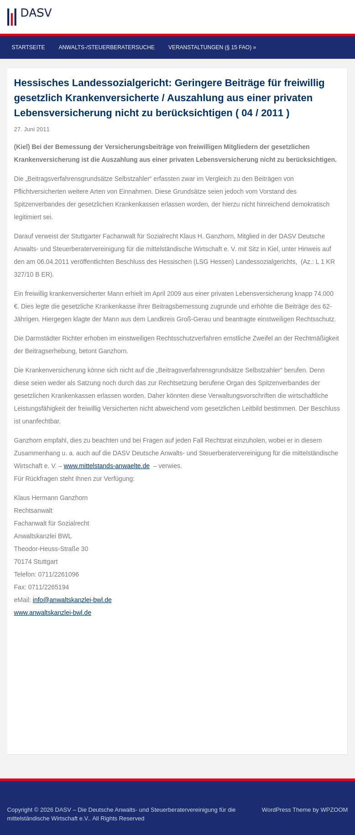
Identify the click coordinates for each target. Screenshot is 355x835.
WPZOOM (334, 809)
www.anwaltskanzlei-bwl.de (53, 612)
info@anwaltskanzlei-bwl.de (72, 599)
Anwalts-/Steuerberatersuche (106, 47)
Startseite (28, 47)
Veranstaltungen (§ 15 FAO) (212, 47)
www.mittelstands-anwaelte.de (107, 465)
